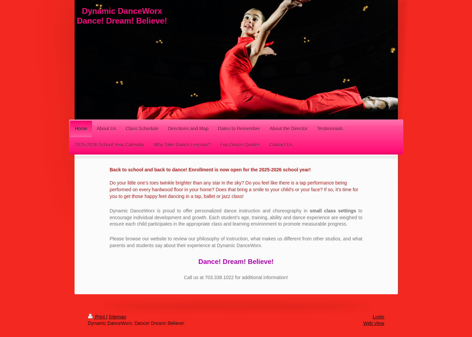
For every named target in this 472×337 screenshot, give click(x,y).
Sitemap (117, 316)
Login (378, 316)
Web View (373, 323)
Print (97, 316)
